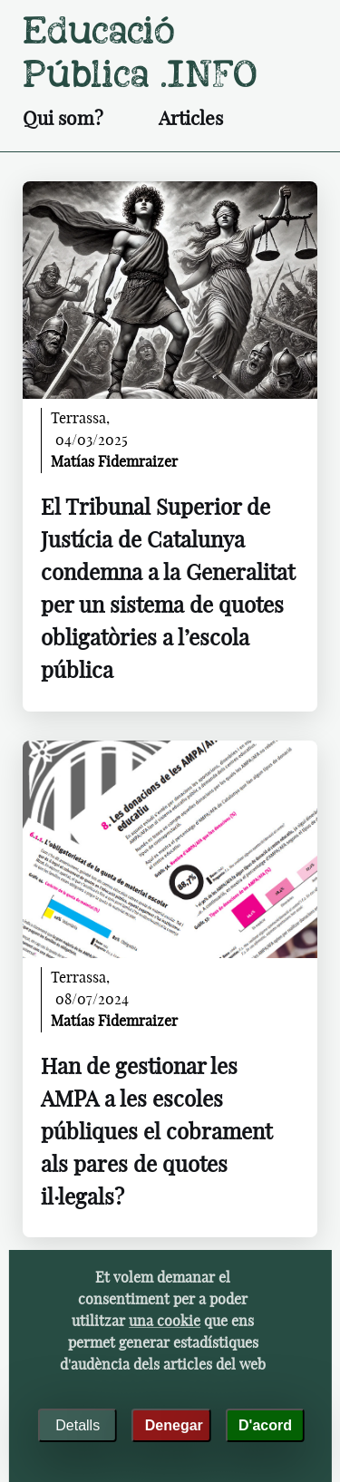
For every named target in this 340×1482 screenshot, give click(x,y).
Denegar (174, 1425)
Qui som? (63, 119)
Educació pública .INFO (140, 52)
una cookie (164, 1321)
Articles (191, 119)
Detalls (77, 1425)
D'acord (265, 1425)
